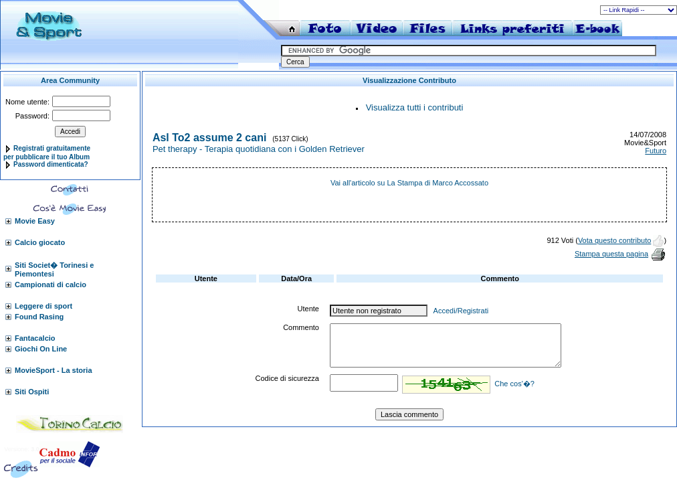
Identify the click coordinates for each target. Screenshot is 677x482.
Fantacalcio (35, 338)
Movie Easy (35, 221)
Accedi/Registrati (461, 311)
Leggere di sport (43, 306)
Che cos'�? (514, 384)
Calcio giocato (40, 242)
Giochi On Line (41, 349)
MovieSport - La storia (53, 370)
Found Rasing (39, 317)
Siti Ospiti (32, 392)
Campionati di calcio (50, 284)
